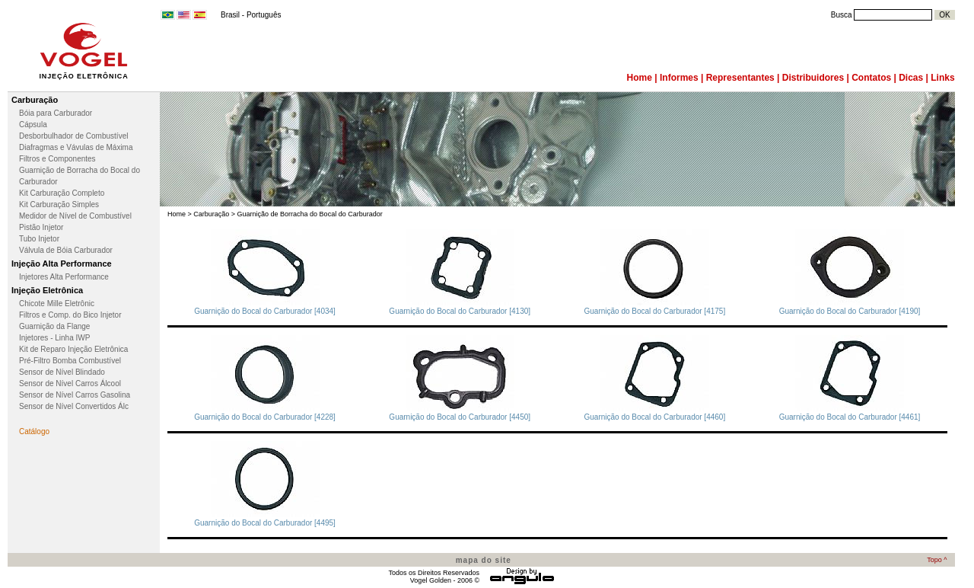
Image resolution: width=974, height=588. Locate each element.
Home (639, 77)
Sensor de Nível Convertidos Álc (74, 406)
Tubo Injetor (39, 239)
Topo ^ (937, 560)
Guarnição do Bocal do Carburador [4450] (459, 417)
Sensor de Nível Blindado (62, 372)
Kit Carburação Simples (59, 204)
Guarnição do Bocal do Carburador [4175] (655, 311)
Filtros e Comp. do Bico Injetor (70, 315)
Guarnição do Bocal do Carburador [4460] (655, 417)
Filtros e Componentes (57, 159)
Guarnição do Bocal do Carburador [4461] (850, 417)
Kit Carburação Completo (61, 193)
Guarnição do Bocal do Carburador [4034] (265, 311)
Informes (679, 77)
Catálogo (34, 431)
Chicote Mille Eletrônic (56, 303)
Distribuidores (813, 77)
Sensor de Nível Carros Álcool (70, 383)
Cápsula (33, 124)
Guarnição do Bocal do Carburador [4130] (459, 311)
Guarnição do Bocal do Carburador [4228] (265, 417)
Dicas (911, 77)
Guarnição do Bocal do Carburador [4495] (265, 523)
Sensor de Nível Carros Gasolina (74, 395)
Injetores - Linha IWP (54, 338)
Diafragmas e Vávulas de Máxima (76, 147)
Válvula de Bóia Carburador (66, 250)
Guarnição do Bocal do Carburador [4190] (850, 311)
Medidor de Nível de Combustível (75, 216)
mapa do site (483, 560)
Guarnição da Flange (54, 326)
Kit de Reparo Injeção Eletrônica (73, 349)
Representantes (740, 77)
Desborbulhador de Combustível (73, 136)
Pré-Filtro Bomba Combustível (70, 360)
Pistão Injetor (41, 227)
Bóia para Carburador (55, 113)
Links (942, 77)
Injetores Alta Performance (64, 277)
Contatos (871, 77)
